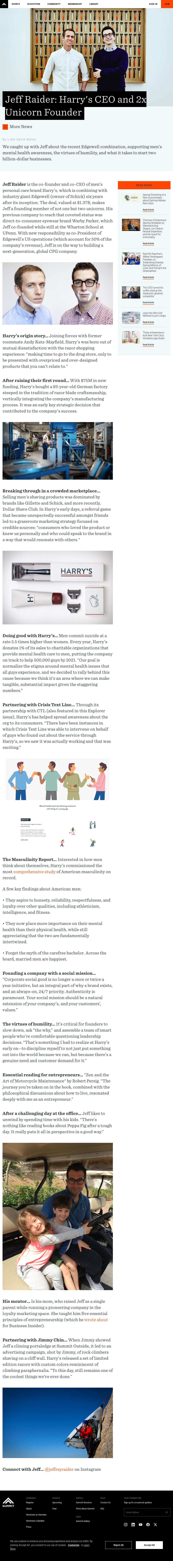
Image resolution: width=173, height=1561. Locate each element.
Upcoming (56, 1502)
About (29, 1508)
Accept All (149, 1545)
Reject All (118, 1545)
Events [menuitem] (16, 4)
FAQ (102, 1508)
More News (21, 126)
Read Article (148, 210)
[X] (155, 1524)
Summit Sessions (84, 1502)
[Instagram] (125, 1524)
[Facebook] (148, 1524)
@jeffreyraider (59, 1469)
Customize (73, 1545)
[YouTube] (140, 1524)
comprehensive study (34, 871)
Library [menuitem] (93, 4)
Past (54, 1508)
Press (28, 1527)
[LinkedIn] (133, 1524)
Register (30, 1502)
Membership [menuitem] (75, 4)
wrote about (96, 1319)
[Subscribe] (166, 1512)
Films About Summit (85, 1508)
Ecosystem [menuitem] (33, 4)
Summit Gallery (83, 1521)
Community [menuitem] (53, 4)
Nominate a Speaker (35, 1521)
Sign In (153, 4)
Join (167, 4)
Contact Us (105, 1502)
